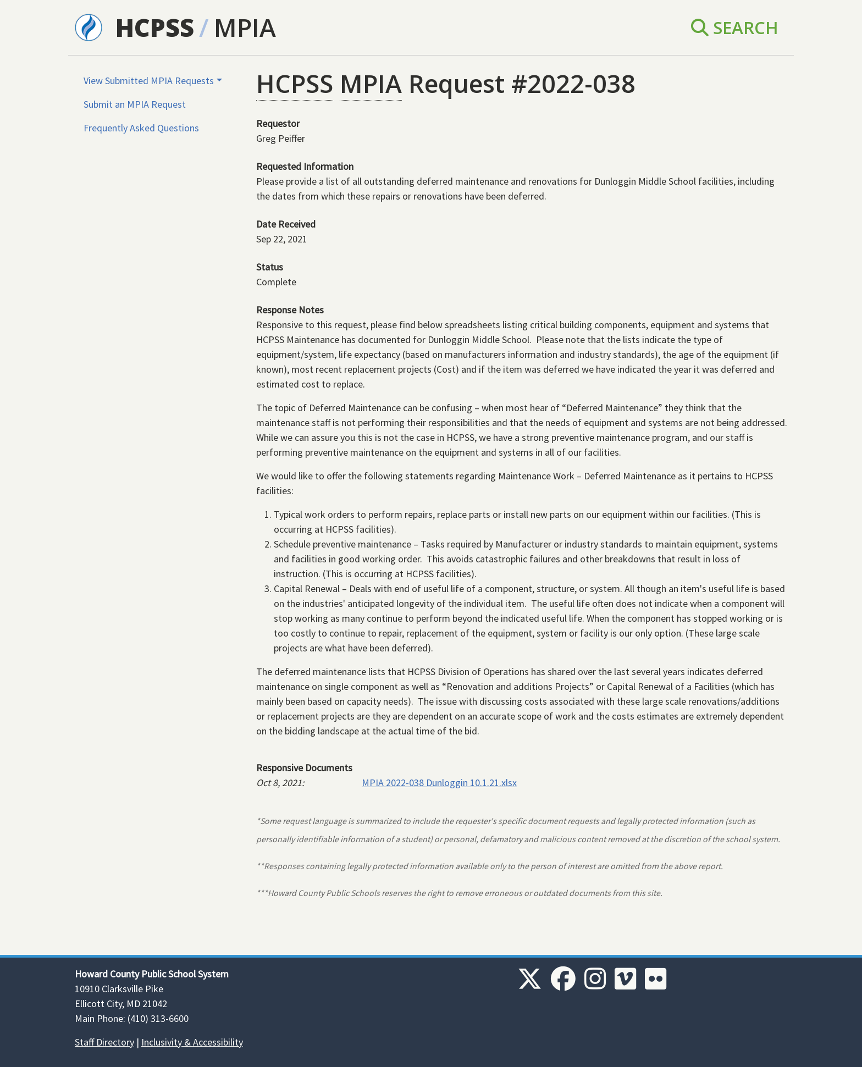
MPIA (245, 27)
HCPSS (154, 27)
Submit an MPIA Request (135, 104)
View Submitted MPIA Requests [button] (149, 80)
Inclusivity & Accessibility (192, 1042)
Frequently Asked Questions (141, 127)
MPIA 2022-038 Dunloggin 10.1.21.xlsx (439, 782)
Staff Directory (104, 1042)
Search (734, 27)
